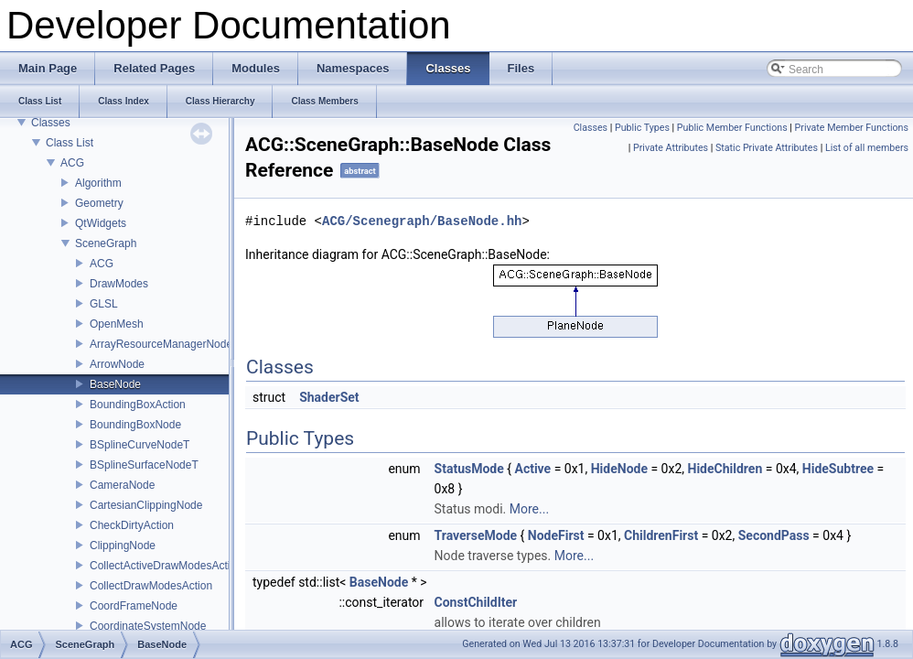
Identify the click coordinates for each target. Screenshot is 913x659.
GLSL (104, 303)
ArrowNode (117, 364)
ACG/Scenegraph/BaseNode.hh (421, 221)
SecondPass (774, 535)
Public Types (642, 128)
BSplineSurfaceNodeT (144, 465)
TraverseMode (476, 535)
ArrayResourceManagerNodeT (164, 344)
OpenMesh (117, 324)
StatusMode (469, 468)
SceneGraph (105, 243)
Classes (50, 122)
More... (529, 509)
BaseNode (115, 384)
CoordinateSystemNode (148, 626)
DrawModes (119, 283)
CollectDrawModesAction (151, 585)
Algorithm (98, 183)
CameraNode (122, 485)
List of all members (866, 148)
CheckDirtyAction (132, 525)
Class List (69, 142)
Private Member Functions (851, 128)
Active (532, 468)
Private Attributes (670, 148)
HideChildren (725, 468)
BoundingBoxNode (135, 424)
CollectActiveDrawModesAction (166, 565)
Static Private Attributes (766, 148)
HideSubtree (838, 468)
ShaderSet (329, 397)
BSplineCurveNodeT (139, 444)
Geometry (99, 203)
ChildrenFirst (661, 535)
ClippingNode (123, 545)
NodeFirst (556, 535)
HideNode (619, 468)
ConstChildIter (476, 602)
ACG (72, 163)
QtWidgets (100, 223)
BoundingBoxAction (138, 404)
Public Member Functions (732, 128)
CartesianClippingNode (146, 505)
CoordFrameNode (133, 606)
